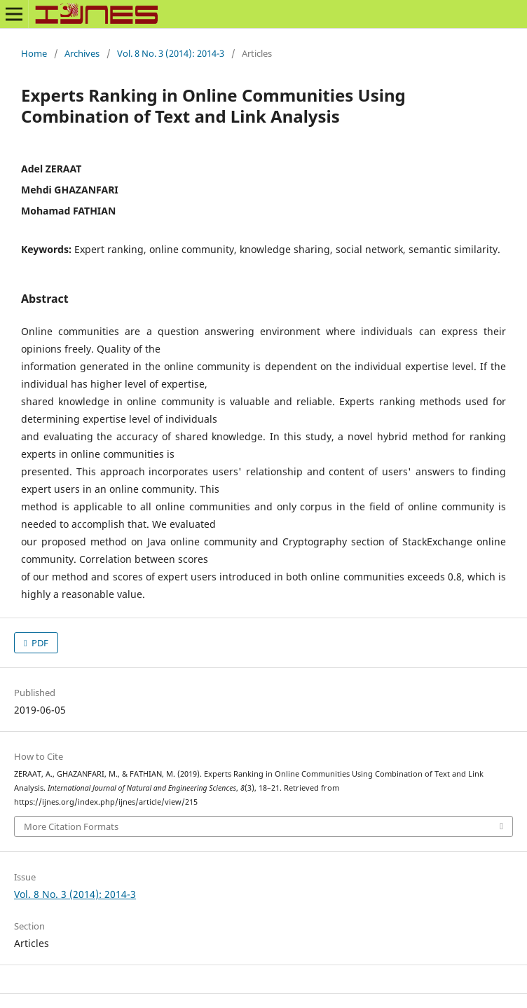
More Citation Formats (71, 826)
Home (34, 53)
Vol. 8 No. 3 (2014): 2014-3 (170, 53)
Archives (82, 53)
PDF (38, 642)
